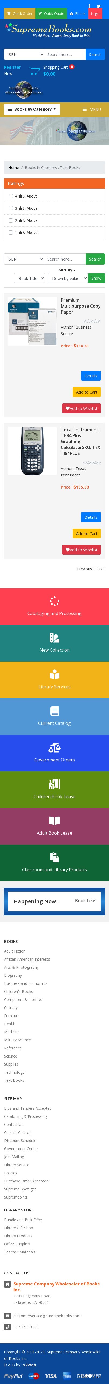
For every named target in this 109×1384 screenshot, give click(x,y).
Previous (84, 568)
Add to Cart (86, 392)
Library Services (54, 680)
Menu (92, 109)
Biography (13, 975)
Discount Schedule (20, 1140)
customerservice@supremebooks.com (46, 1315)
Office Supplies (17, 1243)
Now (16, 70)
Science (10, 1056)
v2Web (29, 1364)
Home (13, 167)
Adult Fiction (15, 951)
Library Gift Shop (18, 1227)
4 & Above (26, 196)
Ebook (78, 13)
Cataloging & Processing (25, 1116)
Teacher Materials (20, 1252)
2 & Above (26, 220)
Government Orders (54, 753)
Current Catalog (54, 716)
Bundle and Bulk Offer (23, 1219)
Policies (10, 1172)
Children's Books (18, 991)
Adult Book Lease (54, 826)
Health (9, 1023)
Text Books (14, 1080)
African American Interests (27, 959)
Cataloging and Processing (54, 606)
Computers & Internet (23, 999)
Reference (13, 1048)
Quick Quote (51, 13)
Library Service (16, 1164)
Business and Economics (25, 983)
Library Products (18, 1235)
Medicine (12, 1031)
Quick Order (20, 13)
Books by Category (30, 109)
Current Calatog (17, 1132)
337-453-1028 (25, 1326)
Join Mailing (14, 1156)
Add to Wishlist (81, 408)
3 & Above (26, 208)
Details (91, 375)
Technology (14, 1072)
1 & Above (26, 232)
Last (100, 568)
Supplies (11, 1064)
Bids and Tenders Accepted (28, 1108)
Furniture (12, 1015)
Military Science (17, 1039)
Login (95, 13)
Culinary (11, 1007)
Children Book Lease (54, 789)
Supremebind (15, 1197)
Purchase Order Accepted (26, 1180)
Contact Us (13, 1124)
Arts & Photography (21, 967)
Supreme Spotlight (20, 1189)
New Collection (54, 643)
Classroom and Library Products (54, 863)
